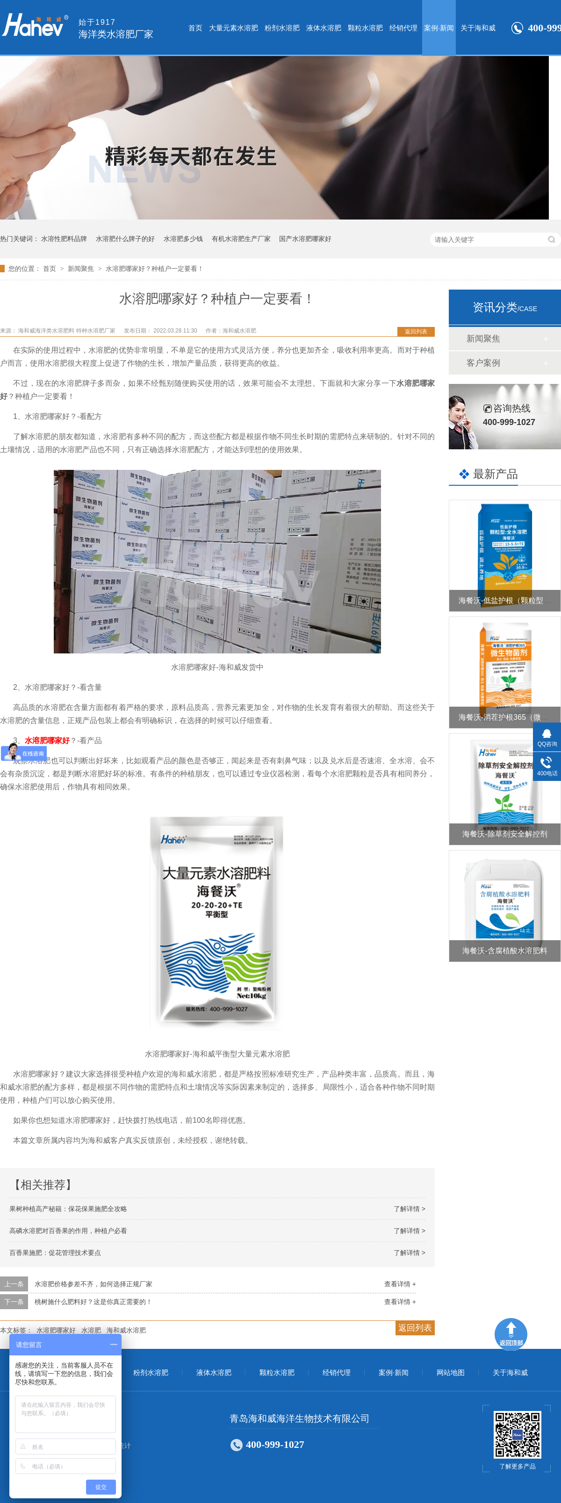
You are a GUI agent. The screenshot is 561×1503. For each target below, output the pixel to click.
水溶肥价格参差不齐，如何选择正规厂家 (93, 1284)
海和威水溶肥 (126, 1330)
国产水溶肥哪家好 (305, 238)
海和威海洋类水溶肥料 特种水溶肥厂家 (67, 330)
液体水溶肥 (323, 28)
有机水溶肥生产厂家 (241, 238)
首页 (195, 28)
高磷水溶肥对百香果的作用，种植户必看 (68, 1230)
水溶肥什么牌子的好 (125, 238)
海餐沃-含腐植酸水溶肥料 (504, 951)
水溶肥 (91, 1330)
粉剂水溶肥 (282, 28)
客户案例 (483, 363)
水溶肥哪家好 (47, 740)
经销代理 (403, 28)
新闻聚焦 (82, 268)
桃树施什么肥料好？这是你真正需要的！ (93, 1301)
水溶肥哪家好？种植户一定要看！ (155, 268)
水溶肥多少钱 (183, 238)
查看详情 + (400, 1284)
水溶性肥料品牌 (64, 238)
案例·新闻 (439, 28)
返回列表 (416, 331)
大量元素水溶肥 (233, 28)
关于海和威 (478, 28)
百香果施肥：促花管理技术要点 (55, 1252)
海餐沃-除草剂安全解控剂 (504, 834)
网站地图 (451, 1372)
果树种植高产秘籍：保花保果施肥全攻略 (68, 1208)
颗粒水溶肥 (365, 28)
